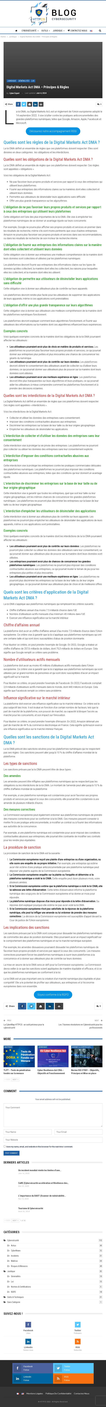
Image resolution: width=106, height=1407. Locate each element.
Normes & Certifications (83, 1046)
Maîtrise (8, 1046)
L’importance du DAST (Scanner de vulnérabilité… (42, 1195)
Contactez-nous (77, 30)
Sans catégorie (13, 1301)
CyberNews (16, 1250)
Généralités (24, 81)
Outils (44, 30)
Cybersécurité (29, 30)
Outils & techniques (15, 1296)
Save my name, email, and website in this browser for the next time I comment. (39, 1146)
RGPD (13, 1291)
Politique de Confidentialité (58, 1392)
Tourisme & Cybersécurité (30, 1207)
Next (15, 1079)
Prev (7, 1079)
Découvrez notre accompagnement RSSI (53, 130)
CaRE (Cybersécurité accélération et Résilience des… (43, 1182)
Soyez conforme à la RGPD (53, 994)
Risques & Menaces (19, 1265)
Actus (13, 1244)
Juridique (58, 30)
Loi (33, 81)
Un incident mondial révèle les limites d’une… (39, 1169)
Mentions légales (34, 1392)
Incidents (15, 1255)
